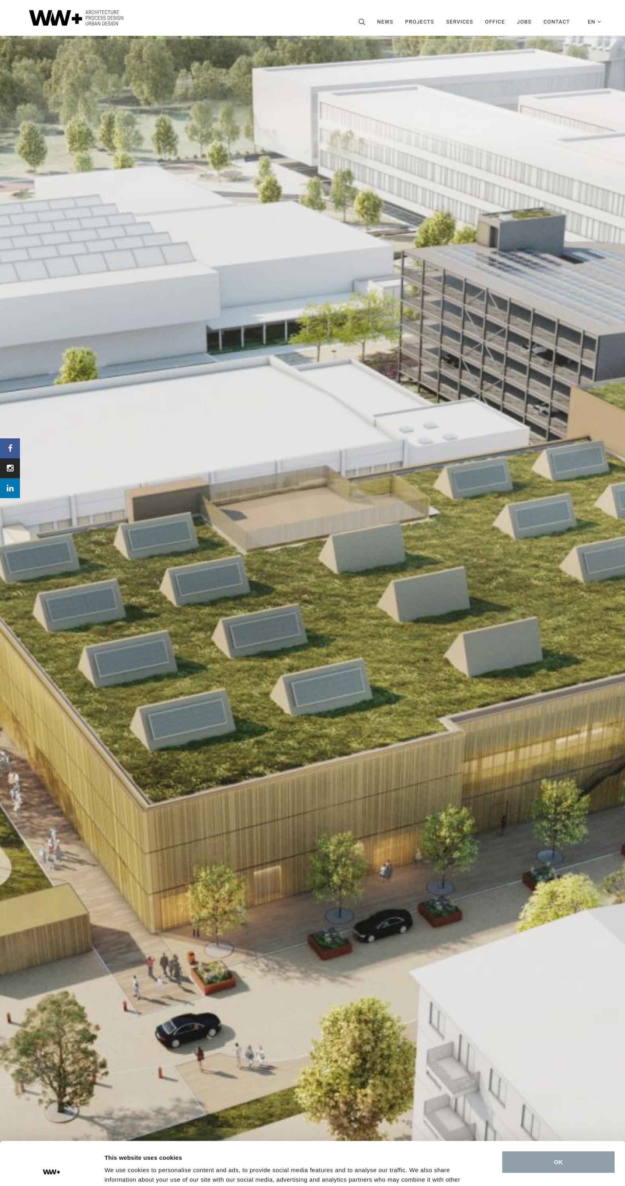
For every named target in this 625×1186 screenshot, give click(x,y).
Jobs (524, 22)
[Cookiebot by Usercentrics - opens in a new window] (51, 1170)
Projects (419, 22)
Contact (556, 22)
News (385, 22)
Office (495, 22)
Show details (123, 1170)
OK (558, 1121)
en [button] (594, 22)
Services (459, 22)
